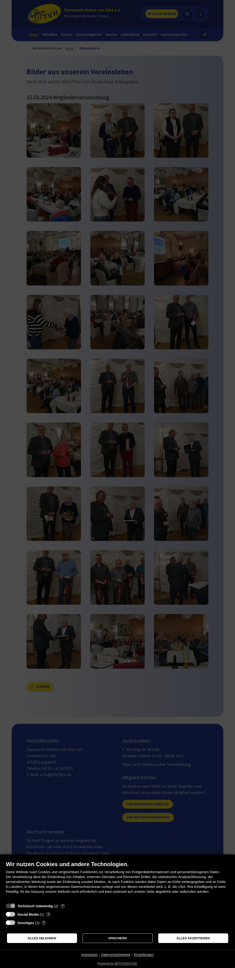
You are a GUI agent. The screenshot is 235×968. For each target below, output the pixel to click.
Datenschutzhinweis (115, 955)
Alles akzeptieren (193, 938)
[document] (117, 880)
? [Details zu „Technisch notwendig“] (62, 906)
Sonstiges (26, 923)
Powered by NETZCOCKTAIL (117, 963)
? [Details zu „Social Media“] (48, 914)
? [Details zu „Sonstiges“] (44, 923)
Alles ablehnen (42, 938)
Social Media (28, 914)
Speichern (117, 938)
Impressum (89, 955)
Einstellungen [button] (144, 955)
